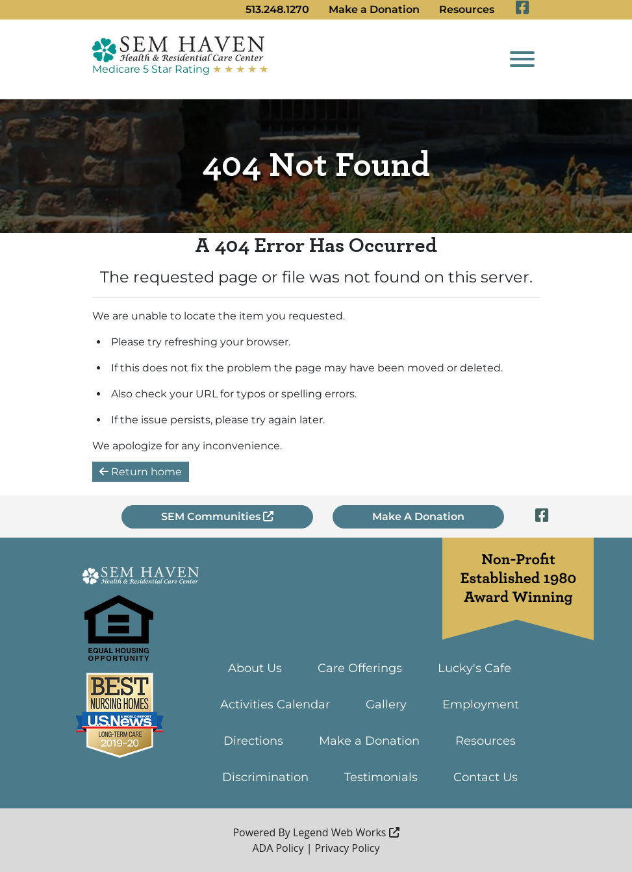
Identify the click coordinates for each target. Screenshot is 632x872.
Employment (480, 704)
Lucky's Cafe (474, 668)
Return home (140, 472)
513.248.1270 (277, 9)
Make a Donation (374, 9)
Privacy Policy (347, 848)
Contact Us (485, 777)
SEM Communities (217, 516)
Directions (253, 741)
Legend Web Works (346, 832)
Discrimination (265, 777)
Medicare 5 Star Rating (180, 69)
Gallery (386, 704)
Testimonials (381, 777)
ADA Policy (277, 848)
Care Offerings (360, 668)
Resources (466, 9)
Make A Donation (418, 516)
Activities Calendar (275, 704)
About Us (255, 668)
